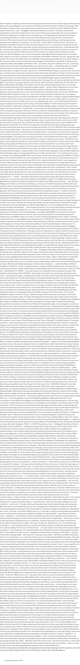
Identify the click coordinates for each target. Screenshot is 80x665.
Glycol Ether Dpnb (33, 650)
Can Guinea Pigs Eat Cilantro (16, 650)
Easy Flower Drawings (50, 648)
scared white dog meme (32, 7)
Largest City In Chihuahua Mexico (53, 650)
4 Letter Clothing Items (8, 648)
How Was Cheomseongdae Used (29, 648)
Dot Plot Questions (65, 648)
